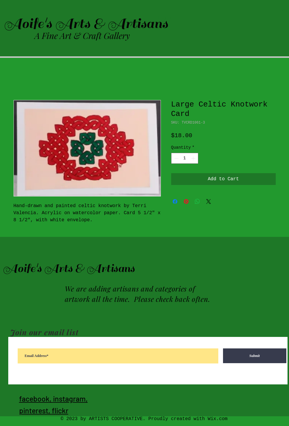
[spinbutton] (184, 158)
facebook (34, 398)
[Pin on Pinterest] (186, 201)
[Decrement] (175, 158)
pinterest (33, 410)
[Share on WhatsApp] (197, 201)
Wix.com (217, 419)
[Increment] (193, 158)
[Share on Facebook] (175, 201)
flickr (60, 410)
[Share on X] (208, 201)
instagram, (70, 398)
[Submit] (254, 355)
